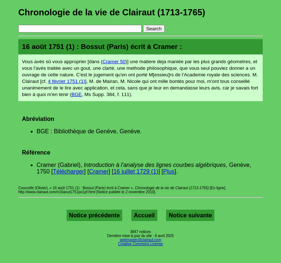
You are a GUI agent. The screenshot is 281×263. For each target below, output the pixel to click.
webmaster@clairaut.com (140, 240)
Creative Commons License (140, 244)
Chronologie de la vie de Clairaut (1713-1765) (111, 12)
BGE (76, 94)
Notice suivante (190, 215)
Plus (169, 171)
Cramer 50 (113, 61)
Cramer (98, 171)
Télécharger (68, 171)
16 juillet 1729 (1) (135, 171)
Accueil (144, 215)
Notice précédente (94, 215)
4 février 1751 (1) (66, 81)
